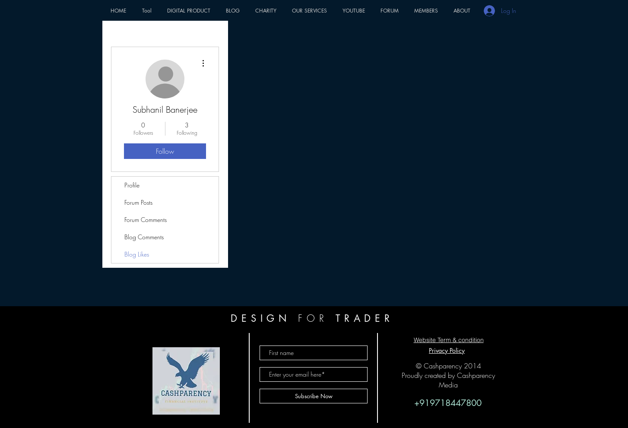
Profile (132, 185)
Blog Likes (136, 254)
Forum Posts (138, 202)
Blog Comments (144, 237)
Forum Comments (145, 220)
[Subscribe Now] (314, 396)
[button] (146, 10)
